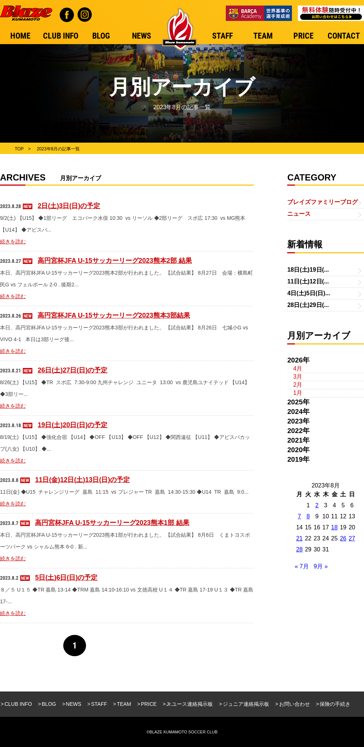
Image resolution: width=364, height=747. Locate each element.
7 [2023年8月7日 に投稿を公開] (299, 516)
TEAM (124, 704)
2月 (297, 385)
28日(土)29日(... (308, 305)
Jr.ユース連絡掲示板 (190, 704)
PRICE (149, 704)
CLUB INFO (18, 704)
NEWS (73, 704)
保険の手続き (335, 704)
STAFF (99, 704)
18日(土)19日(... (308, 270)
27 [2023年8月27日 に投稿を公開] (352, 538)
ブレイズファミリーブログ (322, 202)
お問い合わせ (294, 704)
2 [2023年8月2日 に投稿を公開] (316, 505)
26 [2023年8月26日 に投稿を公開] (343, 538)
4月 (297, 368)
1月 (297, 393)
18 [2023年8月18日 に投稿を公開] (334, 527)
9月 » (321, 566)
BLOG (49, 704)
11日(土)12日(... (308, 281)
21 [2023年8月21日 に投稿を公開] (299, 538)
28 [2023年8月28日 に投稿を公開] (299, 549)
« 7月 (301, 566)
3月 (297, 377)
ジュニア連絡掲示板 (246, 704)
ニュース (299, 214)
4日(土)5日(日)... (308, 293)
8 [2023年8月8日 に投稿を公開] (308, 516)
